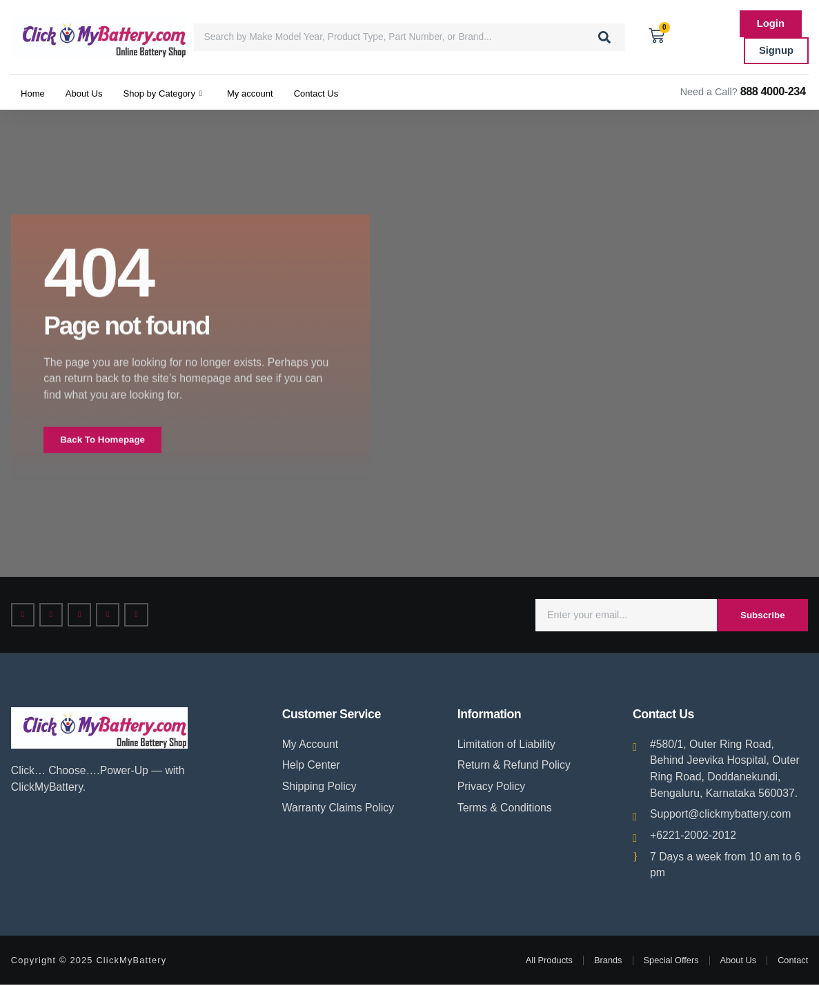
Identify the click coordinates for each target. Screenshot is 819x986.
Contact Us (346, 92)
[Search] (604, 37)
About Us (90, 92)
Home (34, 92)
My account (273, 92)
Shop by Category (177, 92)
